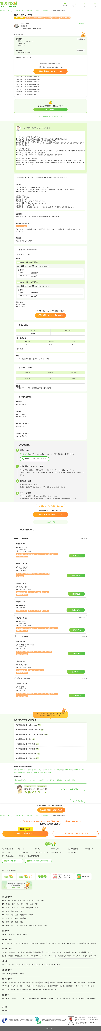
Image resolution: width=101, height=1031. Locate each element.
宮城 (28, 900)
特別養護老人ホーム (85, 952)
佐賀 (16, 925)
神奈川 (13, 907)
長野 (36, 904)
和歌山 (31, 915)
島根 (21, 918)
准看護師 (59, 780)
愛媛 (16, 922)
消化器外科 (5, 986)
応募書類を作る (73, 849)
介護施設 (74, 952)
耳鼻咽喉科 (56, 986)
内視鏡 (86, 943)
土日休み (24, 998)
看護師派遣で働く (57, 852)
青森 (19, 900)
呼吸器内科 (26, 982)
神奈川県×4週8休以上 (20, 770)
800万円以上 (56, 964)
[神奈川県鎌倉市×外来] (50, 739)
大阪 (7, 915)
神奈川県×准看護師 (19, 772)
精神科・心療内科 (81, 986)
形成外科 (30, 986)
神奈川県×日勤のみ (46, 772)
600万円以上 (36, 964)
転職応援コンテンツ (41, 852)
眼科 (49, 986)
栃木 (31, 907)
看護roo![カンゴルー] (6, 10)
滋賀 (21, 915)
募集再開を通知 (77, 801)
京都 (12, 915)
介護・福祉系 (51, 943)
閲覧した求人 (6, 852)
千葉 (22, 907)
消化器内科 (35, 982)
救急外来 (25, 943)
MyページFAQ (72, 852)
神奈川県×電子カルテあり (35, 770)
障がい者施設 (66, 956)
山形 (37, 900)
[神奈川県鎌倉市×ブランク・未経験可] (50, 734)
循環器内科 (44, 982)
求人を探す (55, 849)
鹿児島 (40, 925)
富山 (18, 904)
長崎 (21, 925)
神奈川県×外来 (67, 770)
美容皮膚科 (12, 982)
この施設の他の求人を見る (50, 116)
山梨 (31, 904)
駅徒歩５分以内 (34, 998)
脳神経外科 (14, 986)
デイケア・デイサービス (35, 956)
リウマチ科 (11, 989)
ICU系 (32, 943)
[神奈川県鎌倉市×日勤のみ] (50, 758)
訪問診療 (80, 943)
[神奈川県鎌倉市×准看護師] (50, 749)
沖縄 (45, 925)
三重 (21, 911)
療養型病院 (29, 952)
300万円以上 (6, 964)
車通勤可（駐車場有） (48, 998)
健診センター (77, 956)
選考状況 (38, 849)
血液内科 (52, 982)
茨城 (27, 907)
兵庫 (16, 915)
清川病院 (45, 10)
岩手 (24, 900)
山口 (25, 918)
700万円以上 (46, 964)
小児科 (36, 986)
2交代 (3, 973)
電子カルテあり (26, 780)
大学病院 (12, 952)
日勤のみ (74, 780)
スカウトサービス (24, 852)
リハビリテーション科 (24, 989)
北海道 (14, 900)
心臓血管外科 (91, 982)
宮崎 (34, 925)
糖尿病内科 (68, 982)
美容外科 (4, 982)
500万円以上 (26, 964)
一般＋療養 (67, 780)
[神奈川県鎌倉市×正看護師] (50, 744)
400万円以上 (16, 964)
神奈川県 (29, 10)
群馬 (36, 907)
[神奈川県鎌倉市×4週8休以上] (50, 725)
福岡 (12, 925)
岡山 (12, 918)
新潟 (13, 904)
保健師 (19, 934)
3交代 (9, 973)
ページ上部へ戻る (50, 522)
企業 (95, 956)
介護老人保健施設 (7, 956)
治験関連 (93, 943)
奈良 (25, 915)
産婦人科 (43, 986)
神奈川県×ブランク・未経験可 (53, 770)
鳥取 (16, 918)
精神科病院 (38, 952)
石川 (22, 904)
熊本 (25, 925)
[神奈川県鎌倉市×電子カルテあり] (50, 729)
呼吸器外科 (81, 982)
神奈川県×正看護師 (78, 770)
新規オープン (6, 998)
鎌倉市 (37, 10)
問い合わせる (24, 454)
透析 (36, 943)
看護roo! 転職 (19, 10)
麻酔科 (4, 989)
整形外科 (22, 986)
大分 (30, 925)
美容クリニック (57, 952)
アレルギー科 (37, 989)
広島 (7, 918)
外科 (74, 982)
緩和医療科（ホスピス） (51, 989)
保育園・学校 (71, 943)
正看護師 (52, 780)
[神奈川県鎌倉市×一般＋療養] (50, 753)
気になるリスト (89, 849)
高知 (21, 922)
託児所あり (66, 998)
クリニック (47, 952)
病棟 (3, 943)
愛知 (7, 911)
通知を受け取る (50, 110)
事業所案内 (5, 1010)
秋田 (33, 900)
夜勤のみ (23, 973)
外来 (47, 780)
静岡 (16, 911)
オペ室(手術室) (16, 943)
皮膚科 (63, 986)
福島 (42, 900)
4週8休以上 (17, 780)
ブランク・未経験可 (38, 780)
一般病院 (4, 952)
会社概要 (4, 1007)
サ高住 (58, 956)
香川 (12, 922)
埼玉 (18, 907)
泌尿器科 (70, 986)
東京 (7, 907)
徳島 (7, 922)
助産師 (25, 934)
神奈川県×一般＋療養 (33, 772)
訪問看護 (43, 943)
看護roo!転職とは (7, 849)
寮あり (59, 998)
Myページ (21, 849)
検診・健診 (61, 943)
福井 (27, 904)
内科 (19, 982)
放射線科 (91, 986)
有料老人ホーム (20, 956)
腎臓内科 (60, 982)
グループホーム (50, 956)
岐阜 (12, 911)
